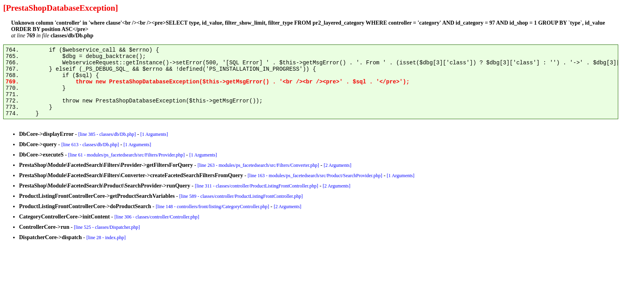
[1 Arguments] (154, 134)
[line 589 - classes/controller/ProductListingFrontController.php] (241, 196)
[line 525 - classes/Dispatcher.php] (107, 227)
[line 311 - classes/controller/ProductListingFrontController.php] (256, 186)
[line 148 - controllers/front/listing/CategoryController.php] (212, 206)
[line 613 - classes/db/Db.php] (90, 144)
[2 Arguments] (337, 165)
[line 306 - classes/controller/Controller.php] (156, 217)
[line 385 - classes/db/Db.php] (107, 134)
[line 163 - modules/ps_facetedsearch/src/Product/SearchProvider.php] (315, 175)
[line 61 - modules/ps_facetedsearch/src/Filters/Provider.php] (126, 155)
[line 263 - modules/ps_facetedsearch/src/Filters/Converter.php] (258, 165)
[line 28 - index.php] (106, 237)
